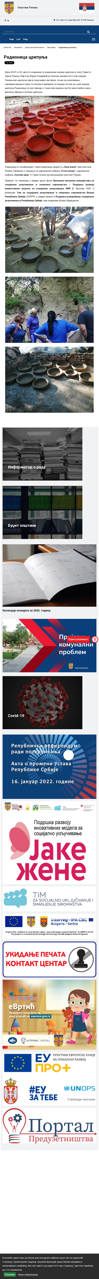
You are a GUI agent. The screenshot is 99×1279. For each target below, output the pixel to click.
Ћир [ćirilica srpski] (11, 39)
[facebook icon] (5, 20)
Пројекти (18, 47)
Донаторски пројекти (34, 47)
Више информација (28, 1274)
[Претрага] (42, 32)
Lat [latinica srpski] (18, 39)
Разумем (10, 1274)
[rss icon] (8, 20)
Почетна (7, 47)
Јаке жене (51, 47)
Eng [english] (25, 39)
